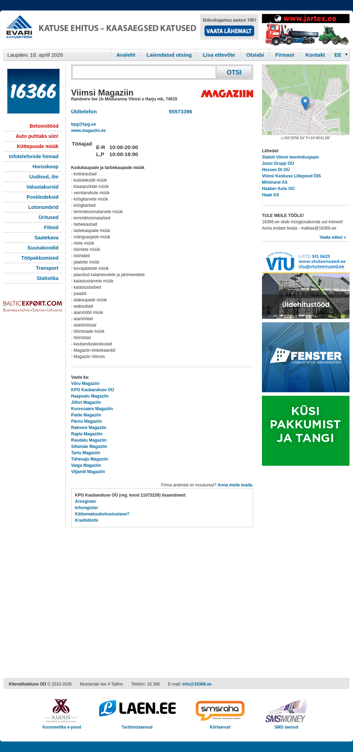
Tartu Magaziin (85, 452)
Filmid (51, 227)
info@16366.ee (197, 684)
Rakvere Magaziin (88, 427)
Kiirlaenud (220, 725)
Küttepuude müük (37, 146)
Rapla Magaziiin (87, 433)
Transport (47, 268)
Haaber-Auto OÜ (278, 188)
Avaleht (126, 55)
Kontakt (315, 55)
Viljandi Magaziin (88, 471)
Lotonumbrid (43, 207)
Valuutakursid (42, 187)
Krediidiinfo (86, 520)
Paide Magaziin (86, 415)
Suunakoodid (42, 248)
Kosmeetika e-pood (61, 725)
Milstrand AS (275, 182)
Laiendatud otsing (169, 55)
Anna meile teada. (235, 485)
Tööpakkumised (39, 258)
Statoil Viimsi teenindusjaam (290, 157)
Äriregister (85, 501)
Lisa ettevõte (219, 55)
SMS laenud (286, 725)
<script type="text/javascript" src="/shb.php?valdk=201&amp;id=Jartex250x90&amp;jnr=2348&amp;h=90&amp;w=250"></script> (305, 29)
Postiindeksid (42, 197)
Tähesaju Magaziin (89, 459)
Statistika (47, 278)
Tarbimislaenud (137, 725)
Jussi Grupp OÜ (278, 163)
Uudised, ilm (43, 177)
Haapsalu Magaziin (90, 396)
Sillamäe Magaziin (89, 446)
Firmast (284, 55)
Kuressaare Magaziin (92, 408)
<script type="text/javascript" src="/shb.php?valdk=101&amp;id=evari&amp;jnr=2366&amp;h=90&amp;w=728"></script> (131, 29)
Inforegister (86, 507)
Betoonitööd (44, 126)
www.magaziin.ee (88, 130)
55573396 (179, 111)
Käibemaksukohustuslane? (102, 514)
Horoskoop (45, 166)
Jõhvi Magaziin (86, 402)
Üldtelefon (84, 111)
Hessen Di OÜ (276, 169)
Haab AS (270, 194)
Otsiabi (255, 55)
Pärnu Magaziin (86, 421)
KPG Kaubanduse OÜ (92, 389)
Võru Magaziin (85, 383)
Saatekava (46, 237)
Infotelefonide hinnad (33, 156)
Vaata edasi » (333, 237)
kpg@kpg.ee (83, 124)
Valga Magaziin (86, 465)
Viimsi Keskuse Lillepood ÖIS (291, 176)
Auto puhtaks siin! (37, 136)
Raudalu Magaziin (88, 440)
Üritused (48, 217)
